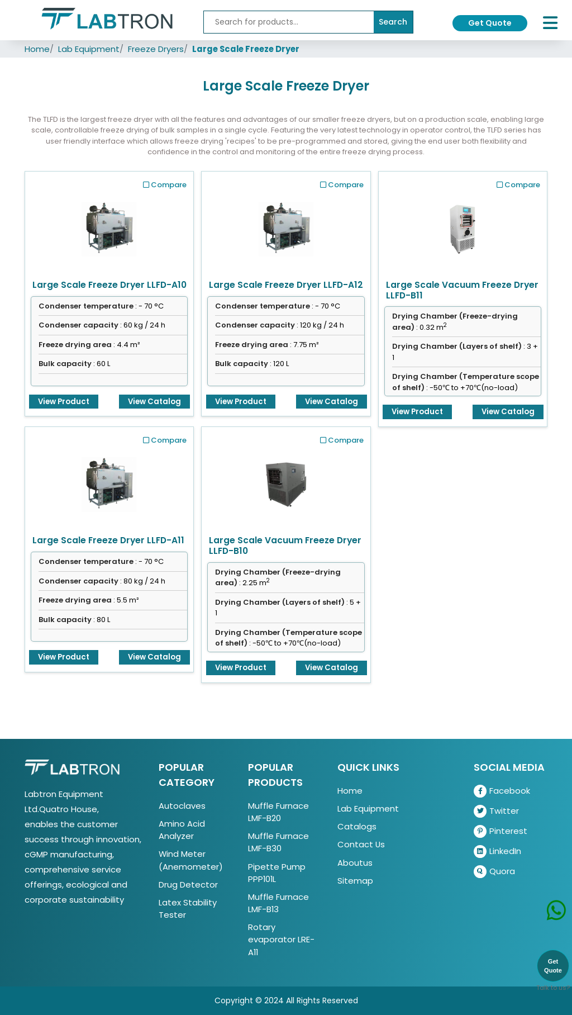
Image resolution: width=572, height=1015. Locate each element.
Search (393, 21)
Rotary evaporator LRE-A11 (281, 939)
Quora (494, 871)
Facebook (502, 791)
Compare (165, 184)
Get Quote (490, 23)
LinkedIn (497, 851)
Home (37, 49)
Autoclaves (182, 806)
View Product (63, 401)
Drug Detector (188, 884)
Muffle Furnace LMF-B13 (278, 903)
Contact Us (361, 844)
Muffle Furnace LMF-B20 (278, 812)
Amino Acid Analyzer (182, 830)
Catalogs (356, 826)
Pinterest (500, 831)
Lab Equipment (89, 49)
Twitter (496, 811)
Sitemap (355, 880)
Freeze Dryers (156, 49)
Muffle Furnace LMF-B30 (278, 842)
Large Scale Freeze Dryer (245, 49)
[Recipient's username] (289, 22)
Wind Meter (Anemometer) (191, 860)
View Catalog (154, 401)
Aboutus (355, 863)
